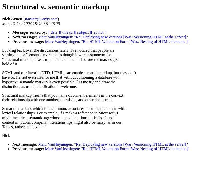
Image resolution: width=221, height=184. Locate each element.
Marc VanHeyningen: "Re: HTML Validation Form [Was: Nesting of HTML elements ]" (117, 41)
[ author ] (99, 32)
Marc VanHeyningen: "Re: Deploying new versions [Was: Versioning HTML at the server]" (113, 37)
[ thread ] (67, 32)
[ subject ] (83, 32)
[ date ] (54, 32)
